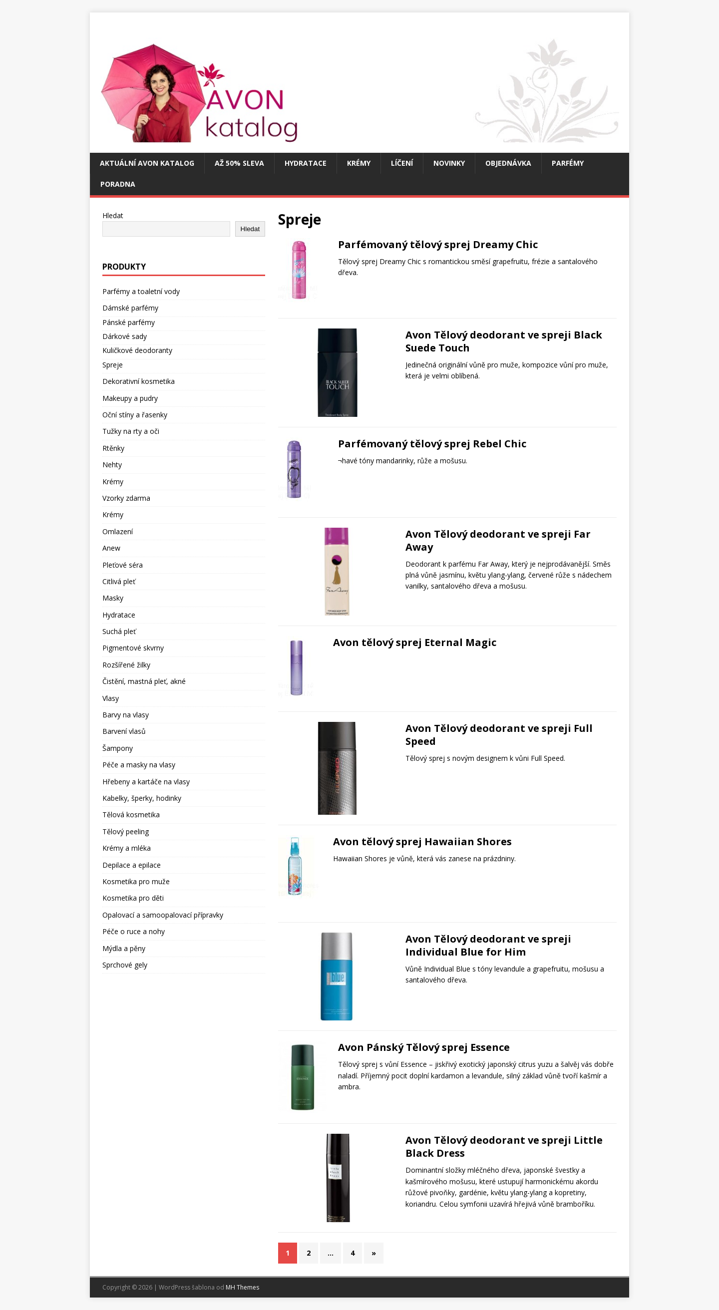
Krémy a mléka (126, 848)
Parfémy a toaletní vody (141, 291)
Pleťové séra (122, 565)
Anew (111, 548)
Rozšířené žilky (126, 664)
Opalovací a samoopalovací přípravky (162, 915)
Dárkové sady (124, 336)
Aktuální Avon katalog (147, 163)
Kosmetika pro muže (136, 881)
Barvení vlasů (124, 731)
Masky (112, 598)
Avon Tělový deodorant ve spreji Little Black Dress (504, 1146)
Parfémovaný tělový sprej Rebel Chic (432, 443)
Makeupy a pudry (130, 398)
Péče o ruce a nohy (133, 931)
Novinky (449, 163)
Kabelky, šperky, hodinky (141, 798)
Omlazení (117, 531)
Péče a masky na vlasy (138, 764)
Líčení (402, 163)
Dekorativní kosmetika (138, 381)
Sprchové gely (124, 965)
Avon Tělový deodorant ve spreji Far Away (498, 540)
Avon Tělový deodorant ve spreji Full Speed (499, 734)
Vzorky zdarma (126, 498)
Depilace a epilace (131, 865)
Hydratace (306, 163)
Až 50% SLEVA (239, 163)
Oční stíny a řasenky (134, 414)
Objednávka (508, 163)
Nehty (112, 464)
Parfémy (568, 163)
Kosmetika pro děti (133, 898)
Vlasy (110, 698)
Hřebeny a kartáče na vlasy (146, 781)
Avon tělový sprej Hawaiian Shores (422, 841)
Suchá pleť (119, 631)
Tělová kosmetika (131, 814)
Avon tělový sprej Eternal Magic (414, 642)
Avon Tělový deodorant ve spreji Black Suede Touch (503, 341)
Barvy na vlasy (125, 714)
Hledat (112, 215)
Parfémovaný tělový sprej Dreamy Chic (438, 244)
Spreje (112, 364)
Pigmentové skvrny (133, 648)
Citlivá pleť (118, 581)
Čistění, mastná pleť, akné (144, 681)
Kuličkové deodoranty (137, 350)
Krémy (358, 163)
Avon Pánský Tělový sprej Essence (424, 1047)
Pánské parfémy (128, 322)
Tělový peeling (125, 831)
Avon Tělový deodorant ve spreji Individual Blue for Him (488, 945)
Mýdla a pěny (123, 948)
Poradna (117, 184)
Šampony (117, 748)
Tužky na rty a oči (130, 431)
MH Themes (242, 1287)
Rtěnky (113, 448)
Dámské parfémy (130, 308)
